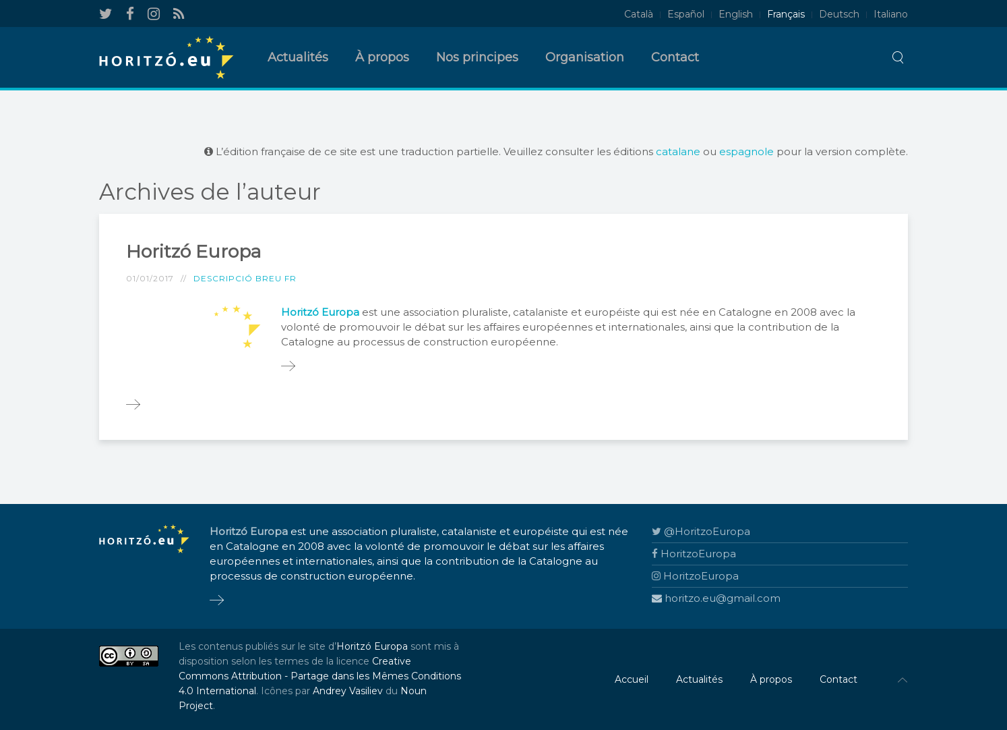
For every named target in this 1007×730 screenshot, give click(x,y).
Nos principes (477, 57)
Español (685, 14)
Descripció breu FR (245, 278)
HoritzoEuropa (694, 553)
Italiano (891, 14)
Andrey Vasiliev (348, 691)
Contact (675, 57)
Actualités (298, 57)
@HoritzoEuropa (701, 531)
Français (786, 14)
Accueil (631, 679)
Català (638, 14)
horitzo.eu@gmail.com (716, 598)
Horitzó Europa (193, 251)
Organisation (584, 57)
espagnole (746, 151)
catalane (678, 151)
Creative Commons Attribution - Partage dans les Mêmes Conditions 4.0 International (320, 676)
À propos (382, 57)
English (736, 14)
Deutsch (839, 14)
